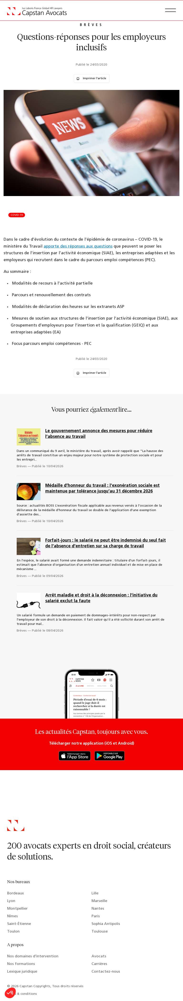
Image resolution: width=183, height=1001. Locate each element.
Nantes (98, 909)
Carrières (99, 964)
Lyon (11, 901)
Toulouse (100, 932)
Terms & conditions (22, 994)
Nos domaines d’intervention (32, 956)
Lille (95, 893)
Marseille (99, 901)
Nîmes (12, 916)
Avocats (99, 956)
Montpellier (17, 909)
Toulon (13, 932)
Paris (96, 916)
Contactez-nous (106, 972)
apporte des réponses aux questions (78, 246)
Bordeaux (15, 893)
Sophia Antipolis (106, 924)
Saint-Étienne (19, 924)
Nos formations (21, 964)
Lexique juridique (22, 972)
